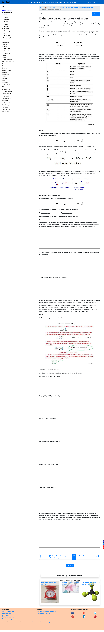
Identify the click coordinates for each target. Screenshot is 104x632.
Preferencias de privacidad (9, 619)
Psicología (5, 82)
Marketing (7, 53)
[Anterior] (59, 557)
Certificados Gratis (56, 2)
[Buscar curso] (64, 14)
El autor (70, 565)
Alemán (6, 22)
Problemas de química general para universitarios (80, 8)
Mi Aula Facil (91, 2)
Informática (5, 28)
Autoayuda (5, 44)
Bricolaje (4, 78)
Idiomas (4, 15)
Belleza (4, 76)
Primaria (4, 87)
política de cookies (53, 622)
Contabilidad (7, 51)
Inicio (3, 7)
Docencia (4, 72)
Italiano (6, 24)
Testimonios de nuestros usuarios (46, 611)
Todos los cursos (7, 12)
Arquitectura (5, 111)
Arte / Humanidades (8, 62)
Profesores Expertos (8, 617)
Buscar (96, 14)
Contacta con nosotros (43, 613)
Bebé (3, 80)
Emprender (7, 48)
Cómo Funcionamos (8, 611)
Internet (4, 40)
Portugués (7, 26)
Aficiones (4, 64)
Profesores (66, 2)
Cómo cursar (46, 2)
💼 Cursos (48, 8)
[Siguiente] (88, 557)
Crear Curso (73, 2)
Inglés (6, 17)
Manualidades (6, 42)
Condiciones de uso (34, 622)
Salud (3, 66)
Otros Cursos (6, 109)
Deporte (4, 68)
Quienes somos (6, 613)
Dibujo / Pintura (6, 70)
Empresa (4, 46)
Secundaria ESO (6, 89)
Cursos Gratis (7, 10)
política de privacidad (43, 622)
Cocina (4, 55)
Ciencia (4, 57)
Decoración (5, 74)
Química (61, 8)
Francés (6, 19)
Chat (40, 2)
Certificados (5, 615)
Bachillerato (5, 100)
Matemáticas (8, 59)
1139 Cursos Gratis (33, 2)
